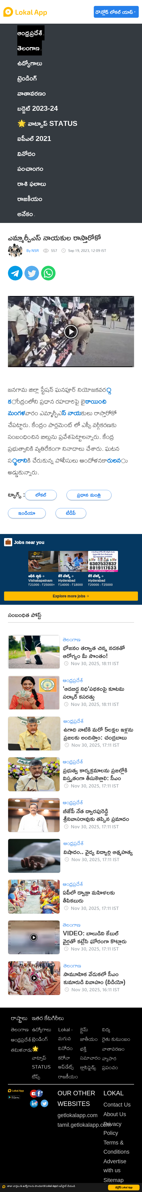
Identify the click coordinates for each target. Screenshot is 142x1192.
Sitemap (114, 1180)
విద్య (106, 1029)
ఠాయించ (95, 401)
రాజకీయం (68, 1076)
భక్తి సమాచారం (90, 1053)
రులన (114, 460)
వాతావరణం (113, 1049)
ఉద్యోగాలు (41, 1029)
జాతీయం (89, 1039)
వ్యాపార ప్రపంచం (110, 1062)
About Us (115, 1114)
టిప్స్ (36, 1076)
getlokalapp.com (78, 1115)
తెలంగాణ (28, 47)
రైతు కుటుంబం (116, 1039)
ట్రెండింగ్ (40, 1039)
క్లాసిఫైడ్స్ (88, 1067)
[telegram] (16, 275)
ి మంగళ (16, 413)
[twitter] (32, 275)
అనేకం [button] (26, 213)
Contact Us (117, 1105)
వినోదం (65, 1048)
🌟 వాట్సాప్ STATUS (41, 1058)
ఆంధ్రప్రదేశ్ (29, 32)
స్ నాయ (71, 413)
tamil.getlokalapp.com (84, 1125)
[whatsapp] (49, 275)
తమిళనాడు (22, 1050)
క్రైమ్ (84, 1029)
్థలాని (19, 460)
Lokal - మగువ (65, 1034)
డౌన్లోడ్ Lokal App (124, 1187)
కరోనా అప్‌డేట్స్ (66, 1062)
